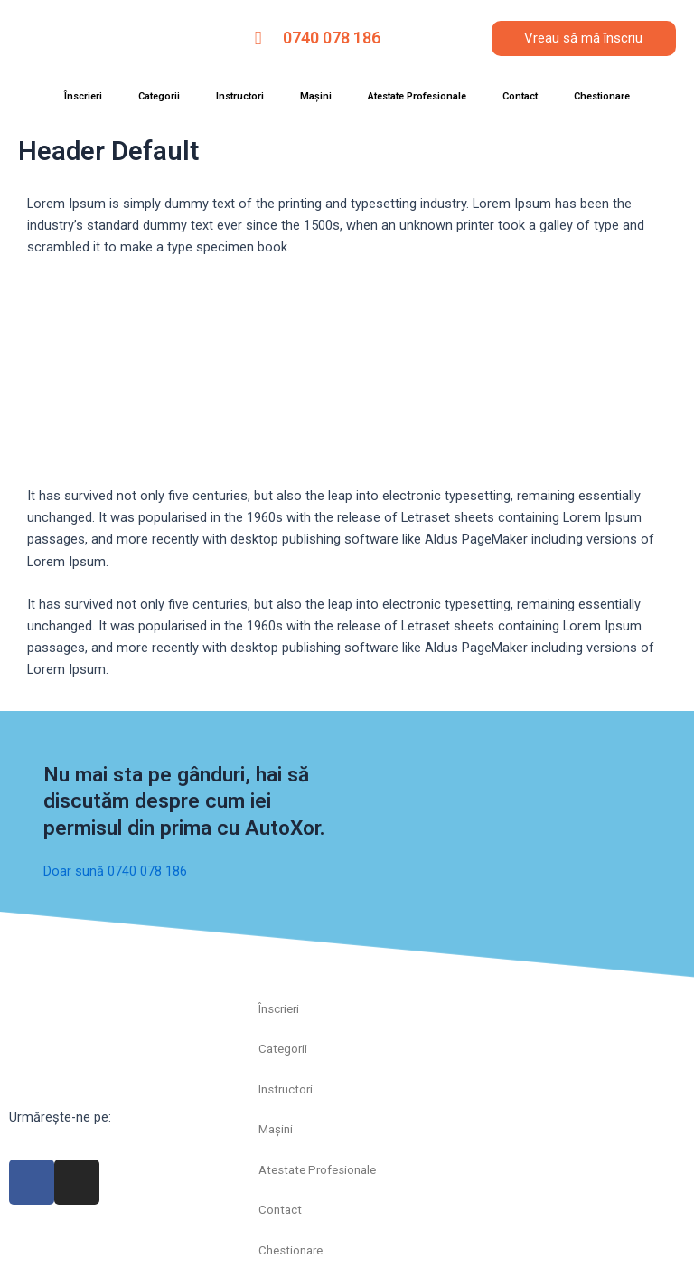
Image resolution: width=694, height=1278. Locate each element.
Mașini (316, 96)
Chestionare (602, 96)
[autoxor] (578, 1057)
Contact (520, 96)
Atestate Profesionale (417, 96)
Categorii (159, 96)
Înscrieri (83, 96)
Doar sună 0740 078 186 (115, 871)
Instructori (240, 96)
